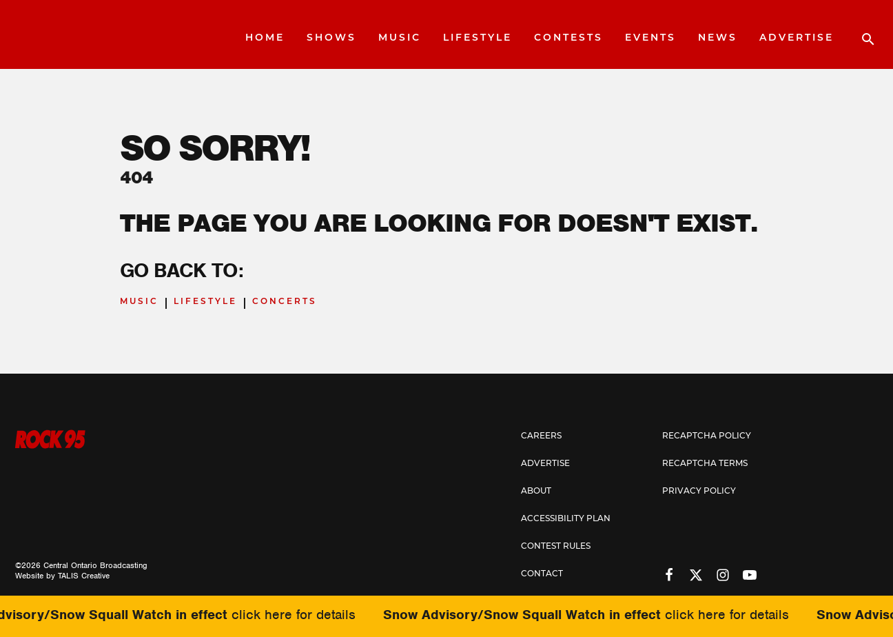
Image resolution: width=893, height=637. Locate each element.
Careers (541, 436)
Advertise (796, 38)
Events (650, 38)
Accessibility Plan (565, 519)
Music (399, 38)
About (536, 491)
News (717, 38)
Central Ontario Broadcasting (95, 565)
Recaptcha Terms (705, 464)
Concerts (284, 302)
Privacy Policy (699, 491)
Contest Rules (556, 547)
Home (265, 38)
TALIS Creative (84, 575)
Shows (331, 38)
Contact (542, 574)
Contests (568, 38)
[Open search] (861, 34)
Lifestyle (477, 38)
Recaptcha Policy (706, 436)
